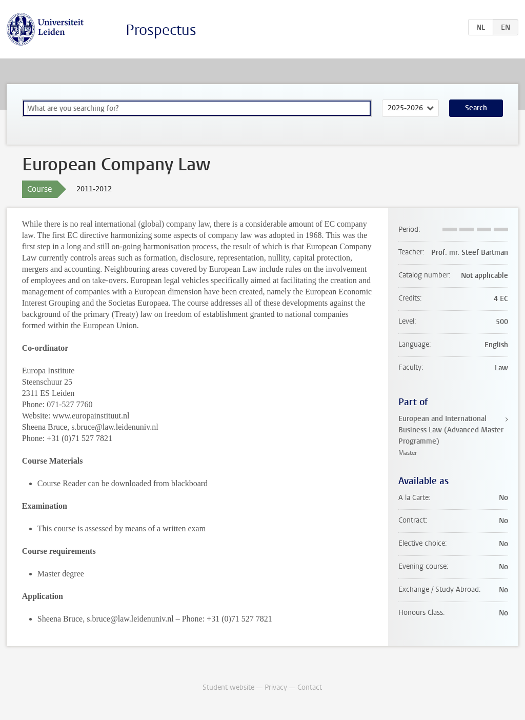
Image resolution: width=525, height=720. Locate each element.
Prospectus (161, 30)
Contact (309, 687)
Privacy (276, 687)
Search (476, 108)
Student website (228, 687)
